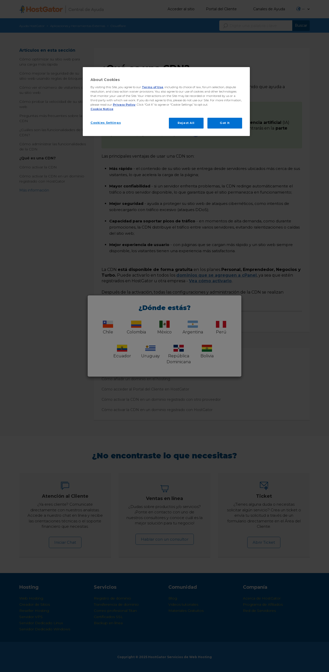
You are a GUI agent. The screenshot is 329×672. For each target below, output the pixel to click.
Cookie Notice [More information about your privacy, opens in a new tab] (101, 109)
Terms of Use (152, 87)
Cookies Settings (105, 122)
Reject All (186, 123)
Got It (225, 123)
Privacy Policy (124, 104)
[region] (166, 101)
